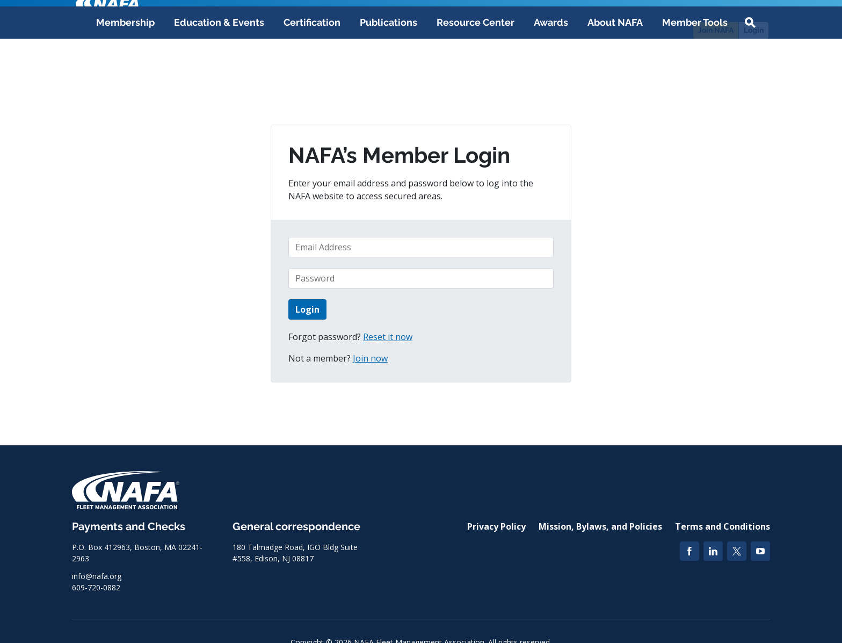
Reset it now (387, 337)
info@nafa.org (96, 576)
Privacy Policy (496, 526)
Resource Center (475, 76)
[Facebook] (689, 551)
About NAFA (615, 76)
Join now (370, 358)
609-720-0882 (96, 587)
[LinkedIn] (713, 551)
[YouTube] (760, 551)
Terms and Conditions (722, 526)
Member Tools (695, 76)
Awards (551, 76)
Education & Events (219, 76)
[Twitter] (736, 551)
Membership (125, 76)
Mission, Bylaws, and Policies (600, 526)
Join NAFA (716, 30)
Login (754, 30)
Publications (388, 76)
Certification (312, 76)
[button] (750, 76)
